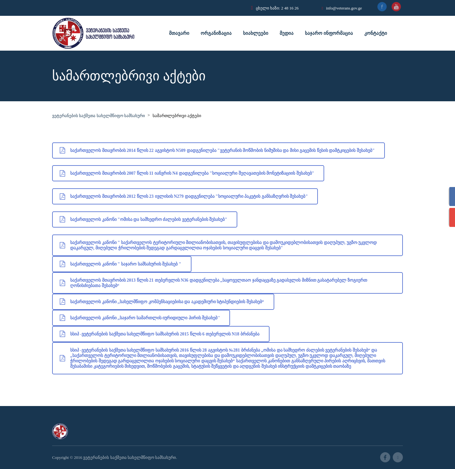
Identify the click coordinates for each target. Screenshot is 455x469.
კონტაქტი (375, 33)
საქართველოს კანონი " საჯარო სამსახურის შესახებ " (120, 264)
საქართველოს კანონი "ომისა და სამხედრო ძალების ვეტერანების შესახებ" (143, 219)
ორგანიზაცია (216, 33)
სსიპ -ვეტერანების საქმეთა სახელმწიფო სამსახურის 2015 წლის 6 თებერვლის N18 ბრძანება (159, 334)
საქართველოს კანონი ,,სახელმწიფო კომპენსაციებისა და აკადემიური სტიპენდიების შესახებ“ (162, 301)
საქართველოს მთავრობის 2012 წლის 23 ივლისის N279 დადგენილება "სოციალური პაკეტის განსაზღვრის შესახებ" (184, 196)
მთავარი (179, 33)
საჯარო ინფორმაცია (329, 33)
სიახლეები (255, 33)
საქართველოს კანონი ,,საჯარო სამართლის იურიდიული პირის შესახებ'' (140, 318)
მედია (287, 33)
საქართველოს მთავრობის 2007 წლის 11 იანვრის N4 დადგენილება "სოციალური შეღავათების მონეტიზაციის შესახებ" (187, 173)
